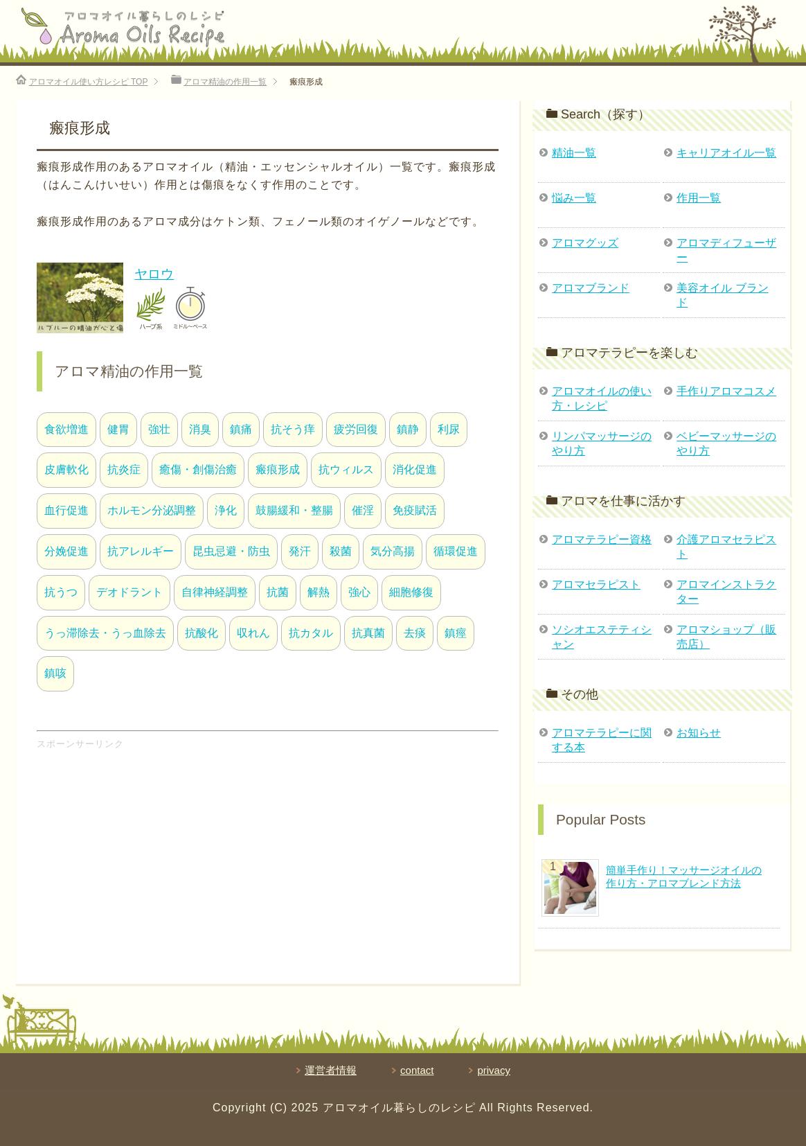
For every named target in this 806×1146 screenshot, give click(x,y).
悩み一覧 (574, 198)
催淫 (363, 510)
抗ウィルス (346, 469)
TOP (88, 82)
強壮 (159, 429)
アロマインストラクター (726, 592)
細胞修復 (411, 592)
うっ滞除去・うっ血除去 (105, 633)
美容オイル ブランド (722, 295)
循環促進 (455, 551)
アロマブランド (590, 288)
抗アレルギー (140, 551)
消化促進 (415, 469)
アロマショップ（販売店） (726, 637)
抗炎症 (124, 469)
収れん (253, 633)
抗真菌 (368, 633)
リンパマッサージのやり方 (602, 443)
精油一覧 (574, 153)
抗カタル (311, 633)
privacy (493, 1070)
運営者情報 (331, 1070)
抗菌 (278, 592)
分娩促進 (66, 551)
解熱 (318, 592)
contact (416, 1070)
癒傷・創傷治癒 (198, 469)
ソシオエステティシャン (602, 637)
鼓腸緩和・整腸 (294, 510)
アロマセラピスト (596, 584)
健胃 (118, 429)
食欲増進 (66, 429)
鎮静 (408, 429)
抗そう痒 (293, 429)
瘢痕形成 (278, 469)
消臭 (200, 429)
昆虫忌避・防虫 (231, 551)
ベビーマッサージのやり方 (726, 443)
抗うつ (61, 592)
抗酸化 (201, 633)
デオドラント (129, 592)
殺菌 (341, 551)
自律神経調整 (214, 592)
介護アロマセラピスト (726, 547)
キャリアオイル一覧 (726, 153)
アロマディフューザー (726, 250)
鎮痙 (456, 633)
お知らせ (699, 733)
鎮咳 (55, 673)
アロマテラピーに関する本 (602, 740)
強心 (359, 592)
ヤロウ (154, 274)
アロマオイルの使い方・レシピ (602, 398)
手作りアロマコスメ (726, 391)
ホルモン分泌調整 (151, 510)
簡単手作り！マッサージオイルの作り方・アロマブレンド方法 (684, 876)
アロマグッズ (585, 243)
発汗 (300, 551)
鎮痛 (241, 429)
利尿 (449, 429)
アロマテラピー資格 (602, 539)
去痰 (415, 633)
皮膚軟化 (66, 469)
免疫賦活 (415, 510)
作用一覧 (699, 198)
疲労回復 (356, 429)
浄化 (226, 510)
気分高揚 (392, 551)
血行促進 (66, 510)
